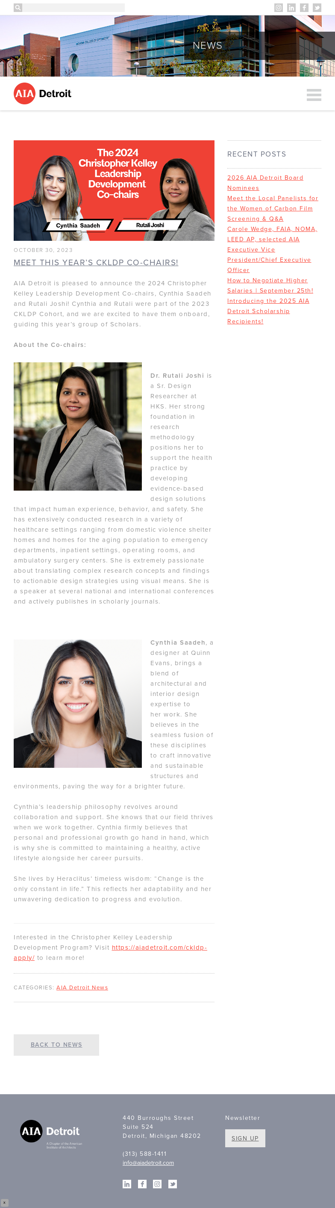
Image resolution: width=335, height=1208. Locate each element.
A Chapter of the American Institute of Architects (52, 1135)
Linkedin (291, 7)
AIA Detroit (44, 93)
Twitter (317, 7)
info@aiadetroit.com (148, 1163)
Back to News (56, 1044)
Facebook (304, 7)
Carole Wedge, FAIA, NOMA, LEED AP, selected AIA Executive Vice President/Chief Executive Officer (272, 249)
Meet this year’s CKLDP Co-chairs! (96, 262)
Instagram (278, 7)
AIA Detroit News (82, 987)
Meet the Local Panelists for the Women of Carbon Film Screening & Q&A (272, 208)
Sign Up (245, 1138)
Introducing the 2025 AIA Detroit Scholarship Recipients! (268, 311)
